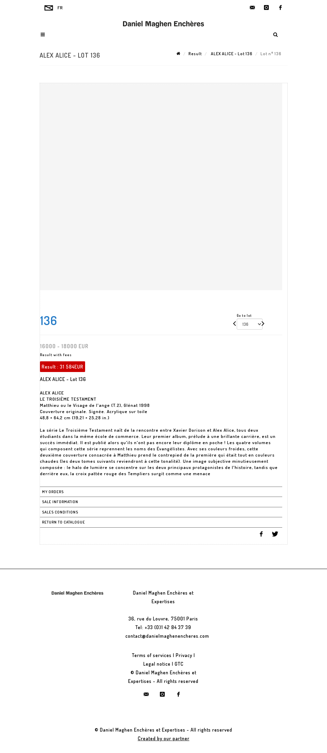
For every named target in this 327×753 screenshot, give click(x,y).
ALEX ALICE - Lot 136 (231, 53)
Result (195, 53)
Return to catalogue (63, 522)
